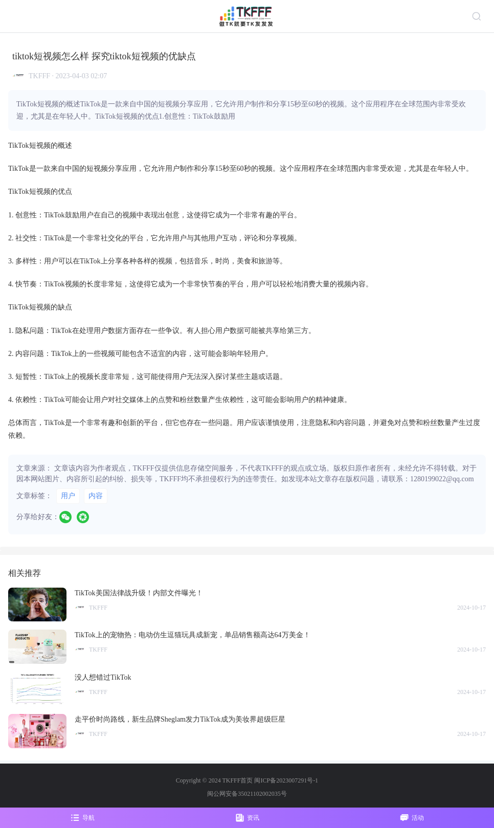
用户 (68, 496)
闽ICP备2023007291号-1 (286, 780)
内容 (95, 496)
